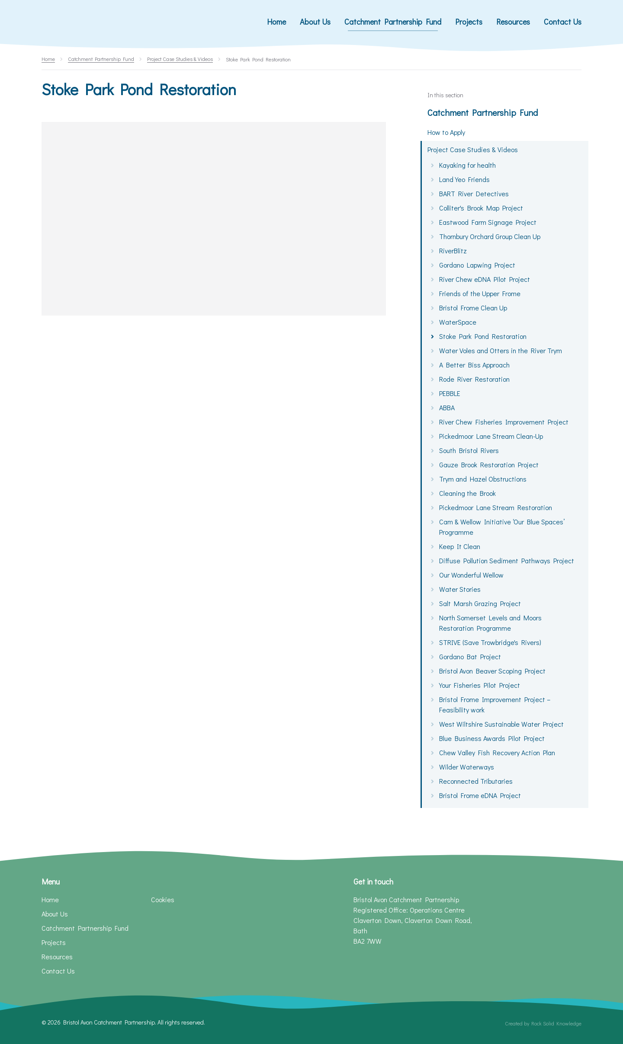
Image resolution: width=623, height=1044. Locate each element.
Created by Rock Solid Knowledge (543, 1023)
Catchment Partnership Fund (482, 112)
